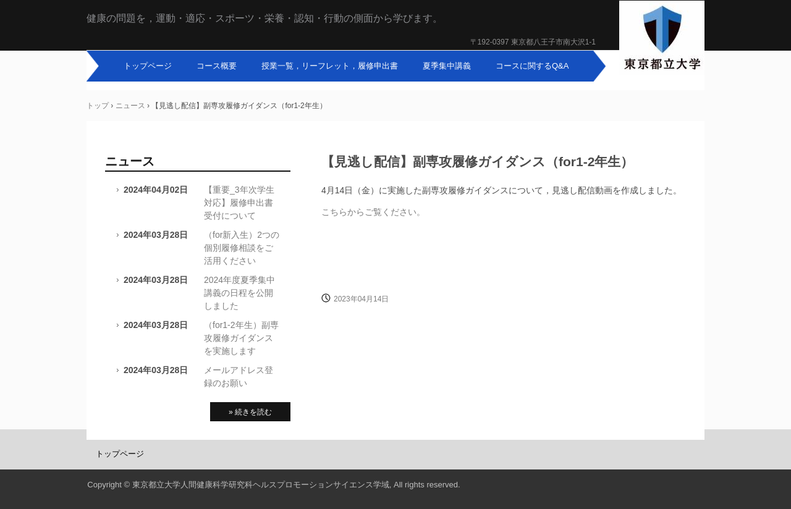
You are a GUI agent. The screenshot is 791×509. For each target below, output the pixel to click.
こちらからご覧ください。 (373, 212)
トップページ (148, 65)
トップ (98, 105)
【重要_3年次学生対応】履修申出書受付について (239, 203)
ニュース (130, 105)
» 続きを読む (250, 412)
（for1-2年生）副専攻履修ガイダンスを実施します (241, 338)
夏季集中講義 (447, 65)
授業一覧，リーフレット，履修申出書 (329, 65)
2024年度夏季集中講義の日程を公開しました (239, 293)
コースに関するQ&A (532, 65)
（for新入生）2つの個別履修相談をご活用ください (241, 248)
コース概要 (217, 65)
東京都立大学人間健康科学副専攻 (661, 39)
